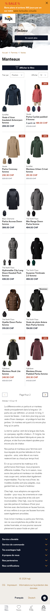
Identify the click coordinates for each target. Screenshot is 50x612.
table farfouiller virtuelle (25, 10)
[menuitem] (3, 585)
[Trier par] (17, 75)
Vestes (23, 52)
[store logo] (9, 18)
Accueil (5, 52)
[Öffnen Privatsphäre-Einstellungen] (44, 598)
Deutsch (31, 597)
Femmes (14, 52)
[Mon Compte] (31, 608)
